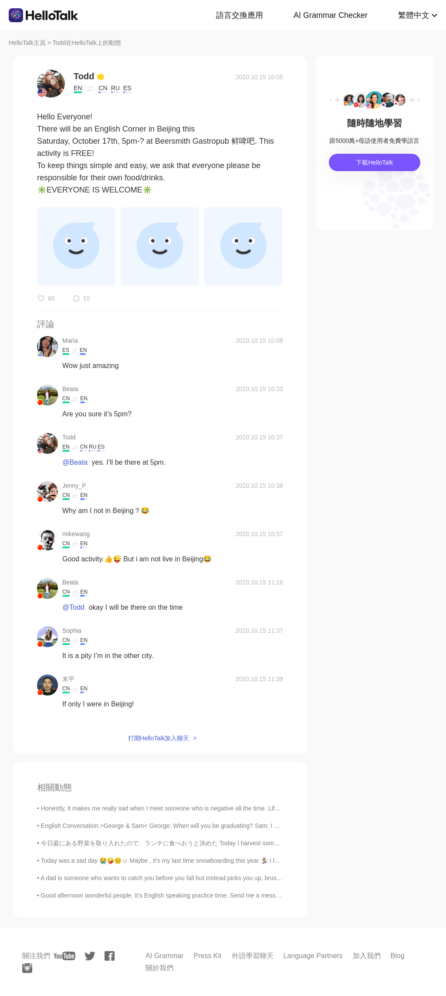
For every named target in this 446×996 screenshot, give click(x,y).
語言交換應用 (239, 15)
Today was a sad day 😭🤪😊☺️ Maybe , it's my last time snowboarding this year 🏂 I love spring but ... (180, 860)
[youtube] (64, 956)
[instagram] (27, 968)
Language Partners (313, 955)
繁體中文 (413, 15)
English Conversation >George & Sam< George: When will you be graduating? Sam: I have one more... (180, 825)
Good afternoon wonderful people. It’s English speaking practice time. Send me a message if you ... (175, 895)
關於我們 (159, 968)
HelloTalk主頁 (27, 42)
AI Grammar (164, 955)
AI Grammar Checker (331, 15)
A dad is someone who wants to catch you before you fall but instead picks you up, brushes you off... (176, 877)
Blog (398, 955)
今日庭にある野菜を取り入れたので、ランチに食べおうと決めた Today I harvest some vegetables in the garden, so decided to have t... (225, 843)
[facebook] (110, 956)
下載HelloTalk (374, 162)
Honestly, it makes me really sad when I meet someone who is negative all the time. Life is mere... (173, 808)
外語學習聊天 (253, 955)
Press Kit (207, 955)
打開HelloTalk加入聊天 (158, 738)
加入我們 (367, 955)
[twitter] (89, 956)
